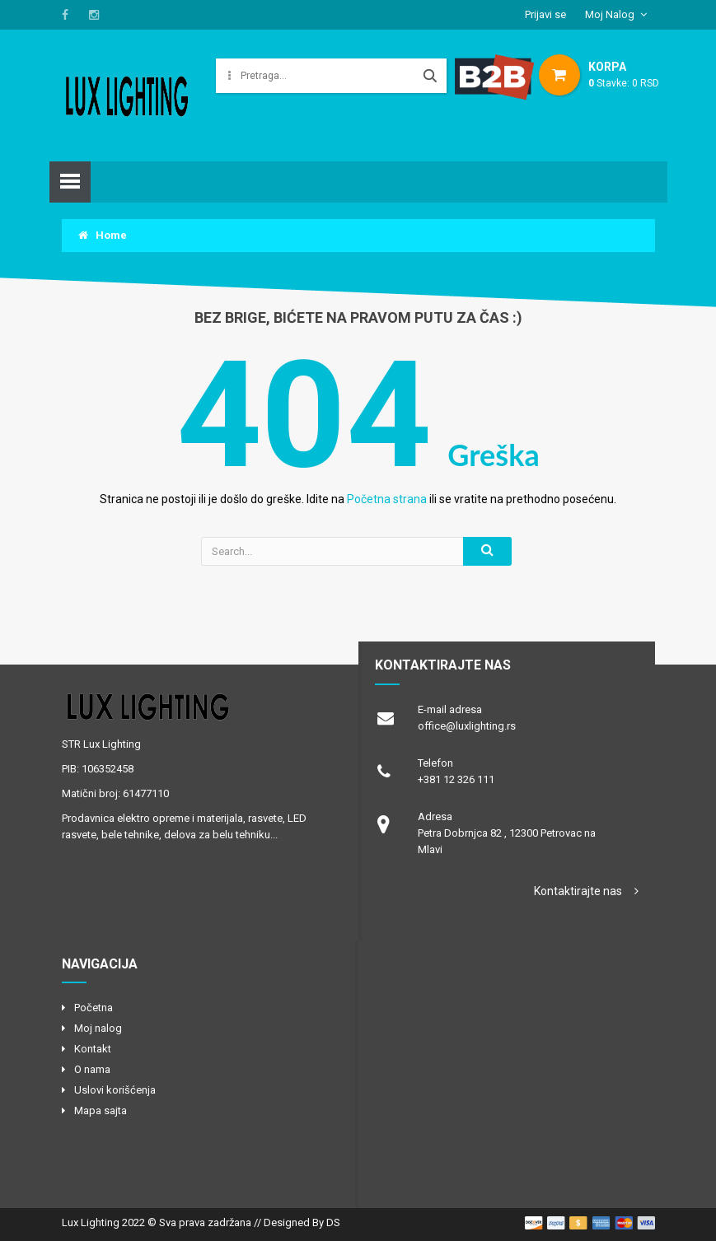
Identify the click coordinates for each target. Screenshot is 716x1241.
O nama (92, 1069)
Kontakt (92, 1049)
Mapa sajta (100, 1110)
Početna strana (387, 499)
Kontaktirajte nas (578, 891)
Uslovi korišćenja (115, 1090)
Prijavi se (545, 14)
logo (196, 706)
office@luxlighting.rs (467, 726)
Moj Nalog (609, 14)
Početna (93, 1007)
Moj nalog (98, 1028)
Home (102, 235)
